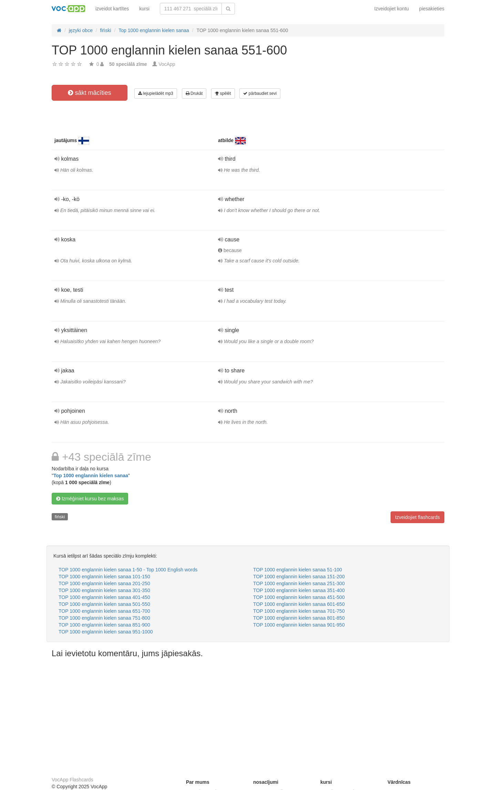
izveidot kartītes (112, 8)
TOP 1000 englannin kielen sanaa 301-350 (104, 590)
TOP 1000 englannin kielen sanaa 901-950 (299, 625)
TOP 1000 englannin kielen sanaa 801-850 (299, 618)
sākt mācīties (89, 92)
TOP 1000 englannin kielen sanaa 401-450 (104, 597)
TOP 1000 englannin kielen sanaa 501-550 (104, 604)
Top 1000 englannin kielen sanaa (90, 475)
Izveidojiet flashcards (417, 517)
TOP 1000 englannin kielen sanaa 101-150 (104, 576)
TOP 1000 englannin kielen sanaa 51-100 (297, 569)
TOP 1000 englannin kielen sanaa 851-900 (104, 625)
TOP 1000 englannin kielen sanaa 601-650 (299, 604)
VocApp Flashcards (72, 779)
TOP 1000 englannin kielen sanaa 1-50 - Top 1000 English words (128, 569)
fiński (60, 516)
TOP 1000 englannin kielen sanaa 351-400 (299, 590)
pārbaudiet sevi (260, 93)
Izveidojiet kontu (391, 8)
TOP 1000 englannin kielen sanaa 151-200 (299, 576)
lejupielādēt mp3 (155, 93)
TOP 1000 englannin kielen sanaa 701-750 (299, 611)
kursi (144, 8)
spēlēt (223, 93)
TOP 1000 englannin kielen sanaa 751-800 (104, 618)
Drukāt (194, 93)
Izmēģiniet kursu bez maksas (90, 498)
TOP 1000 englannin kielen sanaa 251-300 (299, 583)
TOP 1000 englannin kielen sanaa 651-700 (104, 611)
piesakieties (431, 8)
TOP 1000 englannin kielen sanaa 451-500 (299, 597)
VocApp (166, 64)
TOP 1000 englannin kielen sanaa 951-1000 (106, 631)
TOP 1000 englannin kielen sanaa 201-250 (104, 583)
